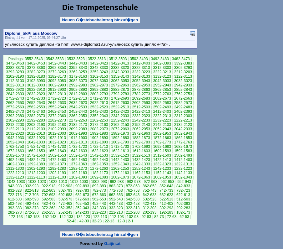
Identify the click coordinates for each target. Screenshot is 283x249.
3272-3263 (57, 72)
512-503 (183, 199)
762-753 (132, 190)
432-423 (132, 203)
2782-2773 (141, 94)
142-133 (66, 217)
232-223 (99, 212)
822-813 (31, 190)
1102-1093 (78, 177)
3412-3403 (141, 63)
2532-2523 (99, 107)
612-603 (15, 199)
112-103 (117, 217)
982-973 (134, 181)
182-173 (183, 212)
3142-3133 (141, 76)
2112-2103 (36, 129)
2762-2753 (183, 94)
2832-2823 (36, 94)
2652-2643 (36, 103)
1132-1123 (15, 177)
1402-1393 (15, 164)
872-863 (132, 186)
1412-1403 (183, 160)
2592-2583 (162, 103)
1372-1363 (78, 164)
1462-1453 (78, 160)
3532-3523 (76, 59)
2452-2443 (78, 111)
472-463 (65, 203)
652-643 (132, 195)
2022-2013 (36, 133)
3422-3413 (120, 63)
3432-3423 (99, 63)
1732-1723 (78, 146)
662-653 (116, 195)
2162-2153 (120, 124)
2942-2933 (183, 85)
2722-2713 (78, 98)
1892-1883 (120, 138)
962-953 (167, 181)
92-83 (146, 217)
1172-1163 (120, 173)
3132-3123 (162, 76)
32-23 (97, 221)
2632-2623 (78, 103)
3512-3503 (118, 59)
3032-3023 (183, 81)
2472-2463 (36, 111)
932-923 (31, 186)
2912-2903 (57, 89)
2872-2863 (141, 89)
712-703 (31, 195)
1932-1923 (36, 138)
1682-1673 (183, 146)
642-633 (149, 195)
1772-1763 (183, 142)
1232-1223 (183, 168)
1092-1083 (99, 177)
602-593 (31, 199)
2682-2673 (162, 98)
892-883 (99, 186)
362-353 (65, 208)
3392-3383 (183, 63)
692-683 (65, 195)
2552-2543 (57, 107)
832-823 (15, 190)
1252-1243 (141, 168)
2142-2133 (162, 124)
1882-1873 (141, 138)
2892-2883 (99, 89)
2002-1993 (78, 133)
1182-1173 (99, 173)
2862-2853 (162, 89)
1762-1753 (15, 146)
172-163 (16, 217)
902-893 (82, 186)
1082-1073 (120, 177)
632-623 (166, 195)
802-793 (65, 190)
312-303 (149, 208)
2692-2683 (141, 98)
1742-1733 (57, 146)
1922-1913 (57, 138)
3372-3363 (36, 67)
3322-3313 (141, 67)
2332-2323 (141, 116)
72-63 (172, 217)
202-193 (149, 212)
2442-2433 (99, 111)
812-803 (48, 190)
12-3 (121, 221)
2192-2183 (57, 124)
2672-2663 (183, 98)
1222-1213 (15, 173)
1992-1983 (99, 133)
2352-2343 (99, 116)
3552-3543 (34, 59)
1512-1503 (162, 155)
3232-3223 (141, 72)
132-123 (83, 217)
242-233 (82, 212)
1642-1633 (78, 151)
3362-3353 (57, 67)
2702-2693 (120, 98)
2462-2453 (57, 111)
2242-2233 (141, 120)
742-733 (166, 190)
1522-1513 (141, 155)
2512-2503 (141, 107)
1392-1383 (36, 164)
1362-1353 (99, 164)
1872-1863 (162, 138)
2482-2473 (15, 111)
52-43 (71, 221)
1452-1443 (99, 160)
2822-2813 (57, 94)
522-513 (166, 199)
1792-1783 (141, 142)
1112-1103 (57, 177)
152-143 (49, 217)
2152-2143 (141, 124)
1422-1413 (162, 160)
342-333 (99, 208)
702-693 (48, 195)
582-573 (65, 199)
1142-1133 (183, 173)
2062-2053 (141, 129)
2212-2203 (15, 124)
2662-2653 (15, 103)
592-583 (48, 199)
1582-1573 (15, 155)
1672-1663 (15, 151)
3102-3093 (36, 81)
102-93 (133, 217)
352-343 (82, 208)
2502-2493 (162, 107)
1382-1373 (57, 164)
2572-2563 (15, 107)
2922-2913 (36, 89)
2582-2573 (183, 103)
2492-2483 (183, 107)
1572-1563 (36, 155)
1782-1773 (162, 142)
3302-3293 (183, 67)
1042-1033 (16, 181)
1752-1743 (36, 146)
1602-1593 (162, 151)
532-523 (149, 199)
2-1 (130, 221)
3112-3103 (15, 81)
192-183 (166, 212)
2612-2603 (120, 103)
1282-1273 (78, 168)
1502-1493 (183, 155)
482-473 (48, 203)
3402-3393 (162, 63)
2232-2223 (162, 120)
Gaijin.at (112, 243)
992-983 (117, 181)
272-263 (31, 212)
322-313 (132, 208)
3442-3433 (78, 63)
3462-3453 (36, 63)
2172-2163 (99, 124)
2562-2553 (36, 107)
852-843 (166, 186)
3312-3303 (162, 67)
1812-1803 (99, 142)
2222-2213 (183, 120)
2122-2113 (15, 129)
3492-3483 (160, 59)
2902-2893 (78, 89)
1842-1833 (36, 142)
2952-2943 (162, 85)
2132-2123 (183, 124)
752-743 (149, 190)
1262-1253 (120, 168)
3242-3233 (120, 72)
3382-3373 (15, 67)
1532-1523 (120, 155)
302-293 (166, 208)
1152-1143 (162, 173)
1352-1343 (120, 164)
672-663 (99, 195)
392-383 (15, 208)
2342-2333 (120, 116)
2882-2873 (120, 89)
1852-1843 (15, 142)
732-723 (183, 190)
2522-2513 (120, 107)
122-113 (100, 217)
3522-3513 (97, 59)
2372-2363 (57, 116)
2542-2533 (78, 107)
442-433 (116, 203)
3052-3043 (141, 81)
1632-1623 (99, 151)
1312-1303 (15, 168)
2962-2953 (141, 85)
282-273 (15, 212)
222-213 (116, 212)
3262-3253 (78, 72)
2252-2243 (120, 120)
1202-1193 (57, 173)
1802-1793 (120, 142)
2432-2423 (120, 111)
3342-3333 (99, 67)
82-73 (159, 217)
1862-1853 (183, 138)
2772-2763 (162, 94)
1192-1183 (78, 173)
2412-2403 (162, 111)
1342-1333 (141, 164)
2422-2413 (141, 111)
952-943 (184, 181)
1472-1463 (57, 160)
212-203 (132, 212)
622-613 (183, 195)
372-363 (48, 208)
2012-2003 (57, 133)
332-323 (116, 208)
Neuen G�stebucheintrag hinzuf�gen (100, 20)
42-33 (84, 221)
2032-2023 (15, 133)
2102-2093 (57, 129)
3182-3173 (57, 76)
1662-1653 (36, 151)
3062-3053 (120, 81)
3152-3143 (120, 76)
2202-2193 (36, 124)
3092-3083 (57, 81)
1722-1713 (99, 146)
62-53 (184, 217)
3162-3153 (99, 76)
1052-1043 (183, 177)
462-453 (82, 203)
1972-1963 (141, 133)
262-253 (48, 212)
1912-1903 (78, 138)
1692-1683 (162, 146)
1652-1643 (57, 151)
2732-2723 (57, 98)
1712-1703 (120, 146)
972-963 (150, 181)
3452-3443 (57, 63)
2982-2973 (99, 85)
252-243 (65, 212)
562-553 (99, 199)
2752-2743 (15, 98)
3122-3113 (183, 76)
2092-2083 (78, 129)
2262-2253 (99, 120)
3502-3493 (139, 59)
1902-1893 (99, 138)
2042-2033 (183, 129)
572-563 (82, 199)
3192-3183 (36, 76)
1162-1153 (141, 173)
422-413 (149, 203)
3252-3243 (99, 72)
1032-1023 (37, 181)
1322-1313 (183, 164)
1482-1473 (36, 160)
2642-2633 (57, 103)
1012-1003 (79, 181)
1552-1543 (78, 155)
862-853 (149, 186)
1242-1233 (162, 168)
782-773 (99, 190)
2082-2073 (99, 129)
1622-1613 (120, 151)
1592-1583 (183, 151)
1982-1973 (120, 133)
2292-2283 (36, 120)
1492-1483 (15, 160)
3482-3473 (181, 59)
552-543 (116, 199)
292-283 (183, 208)
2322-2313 (162, 116)
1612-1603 (141, 151)
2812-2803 (78, 94)
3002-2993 (57, 85)
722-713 (15, 195)
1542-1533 (99, 155)
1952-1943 (183, 133)
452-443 (99, 203)
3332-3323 (120, 67)
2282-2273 (57, 120)
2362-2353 (78, 116)
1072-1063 (141, 177)
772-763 (116, 190)
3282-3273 (36, 72)
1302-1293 (36, 168)
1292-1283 (57, 168)
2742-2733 (36, 98)
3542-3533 (54, 59)
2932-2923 (15, 89)
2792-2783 (120, 94)
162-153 (32, 217)
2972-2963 (120, 85)
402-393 (183, 203)
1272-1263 (99, 168)
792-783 (82, 190)
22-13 (109, 221)
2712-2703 (99, 98)
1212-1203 (36, 173)
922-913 (48, 186)
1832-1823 (57, 142)
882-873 (116, 186)
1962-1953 (162, 133)
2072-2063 (120, 129)
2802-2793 (99, 94)
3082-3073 (78, 81)
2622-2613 (99, 103)
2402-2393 (183, 111)
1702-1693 (141, 146)
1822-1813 (78, 142)
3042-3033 (162, 81)
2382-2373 (36, 116)
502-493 (15, 203)
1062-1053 (162, 177)
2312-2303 (183, 116)
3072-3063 (99, 81)
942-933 (15, 186)
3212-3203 (183, 72)
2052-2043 (162, 129)
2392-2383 (15, 116)
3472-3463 (15, 63)
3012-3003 (36, 85)
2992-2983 (78, 85)
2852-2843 (183, 89)
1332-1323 (162, 164)
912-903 (65, 186)
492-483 (31, 203)
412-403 (166, 203)
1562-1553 (57, 155)
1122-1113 (36, 177)
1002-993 (99, 181)
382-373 (31, 208)
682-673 (82, 195)
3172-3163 (78, 76)
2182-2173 (78, 124)
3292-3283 (15, 72)
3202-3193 (15, 76)
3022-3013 (15, 85)
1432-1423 (141, 160)
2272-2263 (78, 120)
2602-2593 (141, 103)
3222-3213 (162, 72)
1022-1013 (58, 181)
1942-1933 (15, 138)
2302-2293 (15, 120)
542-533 (132, 199)
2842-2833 (15, 94)
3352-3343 (78, 67)
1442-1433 (120, 160)
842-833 (183, 186)
